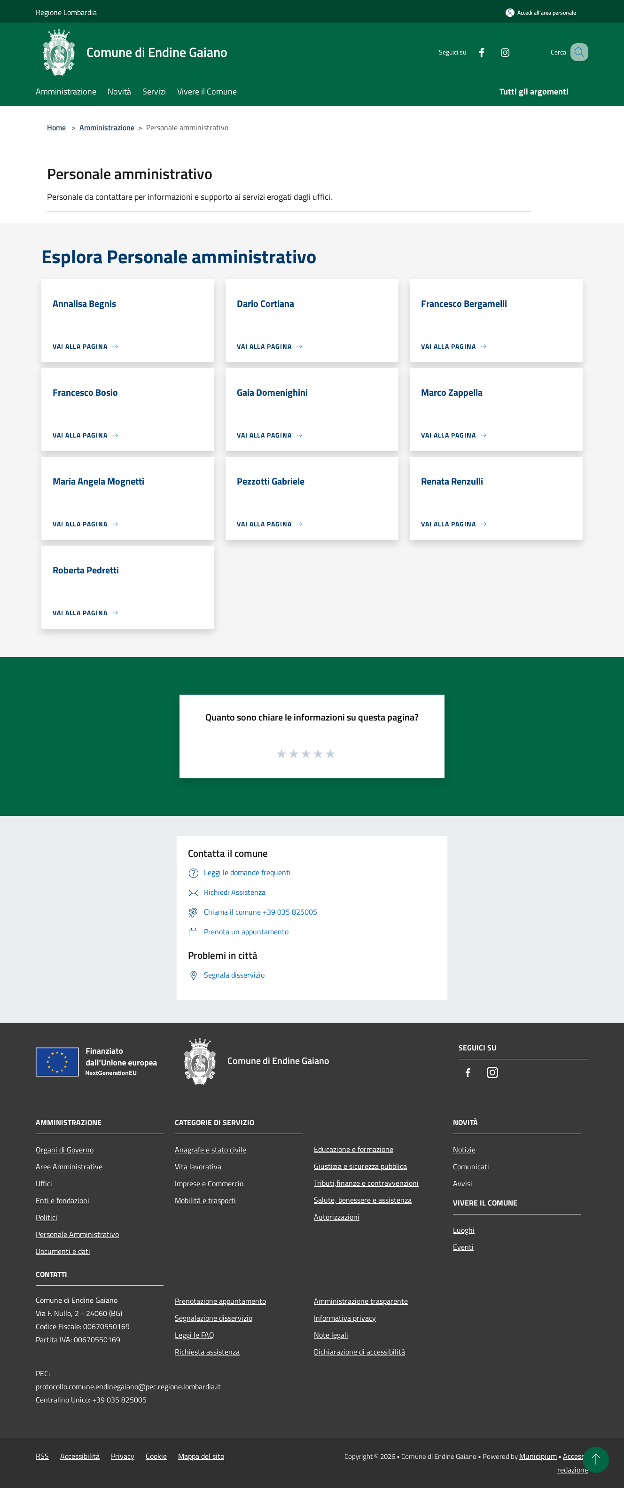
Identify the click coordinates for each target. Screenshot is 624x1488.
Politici (46, 1217)
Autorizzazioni (336, 1216)
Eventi (463, 1247)
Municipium (538, 1456)
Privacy (122, 1456)
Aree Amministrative (69, 1166)
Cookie (156, 1456)
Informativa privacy (345, 1318)
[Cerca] (577, 52)
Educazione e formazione (353, 1149)
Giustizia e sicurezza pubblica (360, 1166)
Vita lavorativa (198, 1166)
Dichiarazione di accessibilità (359, 1351)
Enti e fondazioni (62, 1200)
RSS (42, 1456)
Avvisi (462, 1183)
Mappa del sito (201, 1456)
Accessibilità (80, 1456)
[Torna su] (596, 1460)
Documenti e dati (63, 1251)
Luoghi (464, 1230)
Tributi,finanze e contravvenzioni (366, 1183)
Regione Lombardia (66, 12)
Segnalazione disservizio (213, 1318)
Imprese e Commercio (209, 1183)
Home (56, 127)
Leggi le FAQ (194, 1334)
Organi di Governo (65, 1149)
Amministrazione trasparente (361, 1301)
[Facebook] (469, 52)
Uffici (44, 1183)
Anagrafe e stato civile (210, 1149)
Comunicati (471, 1166)
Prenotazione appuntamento (220, 1301)
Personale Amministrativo (77, 1234)
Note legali (331, 1334)
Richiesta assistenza (207, 1351)
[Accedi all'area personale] (540, 12)
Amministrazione (106, 127)
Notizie (464, 1149)
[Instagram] (493, 52)
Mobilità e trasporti (205, 1200)
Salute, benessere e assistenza (363, 1200)
